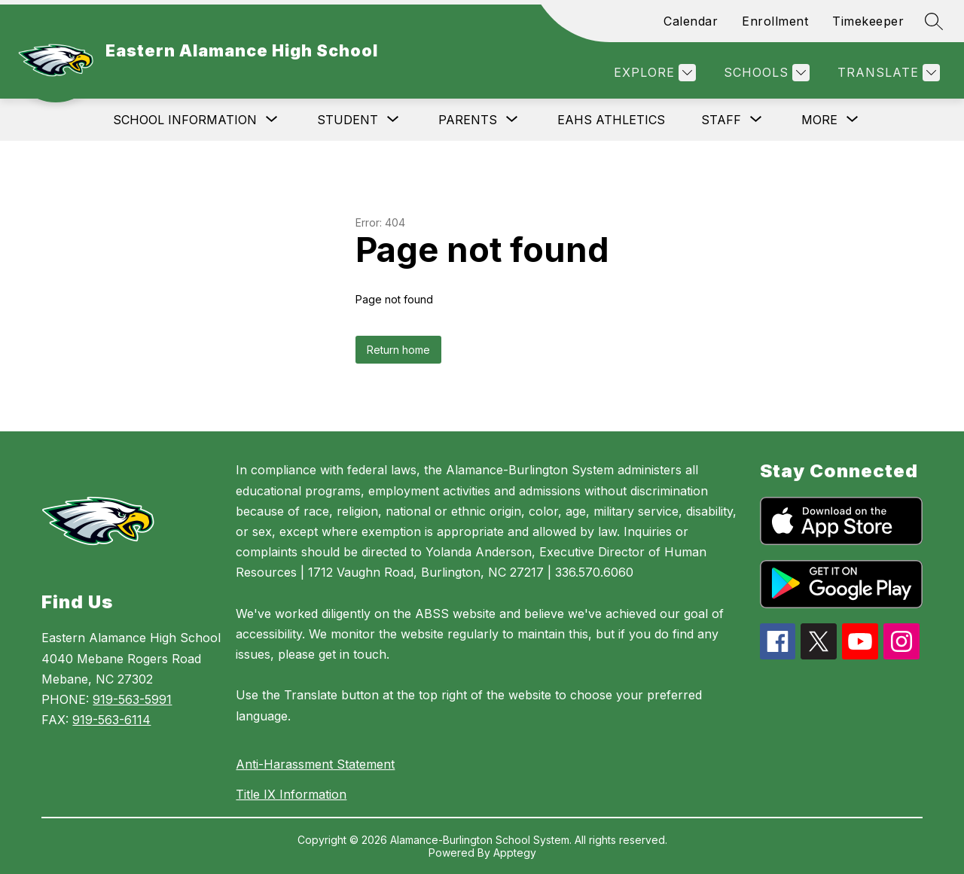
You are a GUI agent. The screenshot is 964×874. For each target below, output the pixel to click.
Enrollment (775, 21)
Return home (398, 349)
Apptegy (514, 852)
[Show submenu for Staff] (721, 120)
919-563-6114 (111, 719)
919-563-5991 (132, 699)
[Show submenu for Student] (347, 120)
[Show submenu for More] (819, 120)
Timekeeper (868, 21)
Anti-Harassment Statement (315, 764)
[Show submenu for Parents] (467, 120)
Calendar (691, 21)
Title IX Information (291, 794)
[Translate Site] (887, 72)
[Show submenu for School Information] (185, 120)
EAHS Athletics (611, 119)
